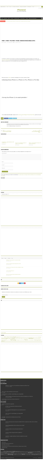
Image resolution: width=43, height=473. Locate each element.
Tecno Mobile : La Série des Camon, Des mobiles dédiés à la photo (35, 131)
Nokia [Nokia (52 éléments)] (2, 340)
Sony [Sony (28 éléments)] (17, 454)
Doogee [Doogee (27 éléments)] (33, 337)
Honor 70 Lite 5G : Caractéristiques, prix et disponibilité (14, 413)
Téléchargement (29, 6)
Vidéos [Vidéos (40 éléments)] (32, 340)
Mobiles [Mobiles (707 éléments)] (31, 338)
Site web (3, 168)
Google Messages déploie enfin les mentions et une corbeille (15, 425)
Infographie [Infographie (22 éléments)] (16, 338)
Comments (9, 258)
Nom (3, 161)
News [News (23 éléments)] (36, 338)
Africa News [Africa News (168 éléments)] (7, 337)
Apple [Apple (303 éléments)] (14, 337)
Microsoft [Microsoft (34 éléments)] (27, 338)
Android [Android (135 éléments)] (11, 337)
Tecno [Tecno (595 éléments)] (26, 340)
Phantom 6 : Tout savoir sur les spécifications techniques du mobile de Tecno (17, 385)
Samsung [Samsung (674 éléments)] (13, 340)
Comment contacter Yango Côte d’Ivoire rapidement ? (14, 432)
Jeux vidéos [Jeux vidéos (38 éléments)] (21, 338)
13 (11, 397)
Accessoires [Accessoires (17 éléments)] (2, 337)
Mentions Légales (3, 332)
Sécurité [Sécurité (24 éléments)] (19, 454)
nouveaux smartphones (6, 59)
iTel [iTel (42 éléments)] (18, 338)
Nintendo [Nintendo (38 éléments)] (39, 338)
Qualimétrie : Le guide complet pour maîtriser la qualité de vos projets (16, 436)
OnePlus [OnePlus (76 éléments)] (4, 340)
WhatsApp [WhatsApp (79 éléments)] (36, 340)
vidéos (10, 77)
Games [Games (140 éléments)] (2, 338)
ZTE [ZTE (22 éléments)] (41, 454)
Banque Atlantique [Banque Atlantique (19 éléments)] (27, 337)
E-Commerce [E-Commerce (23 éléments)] (36, 337)
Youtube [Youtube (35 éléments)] (40, 454)
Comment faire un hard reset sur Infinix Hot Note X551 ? (10, 399)
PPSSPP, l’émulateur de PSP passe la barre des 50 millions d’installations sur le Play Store (19, 396)
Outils (8, 18)
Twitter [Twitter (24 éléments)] (27, 454)
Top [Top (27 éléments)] (25, 454)
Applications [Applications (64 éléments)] (18, 337)
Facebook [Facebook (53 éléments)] (39, 337)
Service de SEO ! (22, 18)
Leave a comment (19, 42)
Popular (5, 258)
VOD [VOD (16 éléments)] (30, 454)
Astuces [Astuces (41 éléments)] (22, 337)
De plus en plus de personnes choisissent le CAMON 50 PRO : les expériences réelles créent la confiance (18, 21)
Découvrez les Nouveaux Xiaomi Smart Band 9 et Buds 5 (13, 274)
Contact (33, 6)
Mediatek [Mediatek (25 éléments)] (25, 338)
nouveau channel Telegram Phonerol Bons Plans (26, 114)
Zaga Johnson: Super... (5, 447)
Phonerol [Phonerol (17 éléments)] (6, 454)
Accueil (7, 6)
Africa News (5, 18)
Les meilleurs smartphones (15, 6)
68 (11, 386)
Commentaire (4, 153)
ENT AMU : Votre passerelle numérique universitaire (14, 406)
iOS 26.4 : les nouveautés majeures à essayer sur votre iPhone (20, 143)
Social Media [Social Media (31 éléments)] (14, 454)
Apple (14, 42)
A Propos (10, 6)
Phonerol (21, 10)
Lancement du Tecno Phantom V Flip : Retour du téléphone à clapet (14, 267)
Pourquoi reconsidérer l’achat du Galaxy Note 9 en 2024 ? (13, 263)
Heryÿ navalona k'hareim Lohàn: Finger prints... (8, 443)
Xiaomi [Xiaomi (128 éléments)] (39, 340)
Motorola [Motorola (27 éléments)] (35, 338)
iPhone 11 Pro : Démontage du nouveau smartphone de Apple (7, 131)
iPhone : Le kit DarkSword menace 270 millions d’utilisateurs (35, 143)
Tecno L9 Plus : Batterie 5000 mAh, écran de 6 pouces (10, 391)
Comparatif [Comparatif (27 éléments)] (30, 337)
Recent (2, 258)
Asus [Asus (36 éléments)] (23, 337)
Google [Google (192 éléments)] (6, 338)
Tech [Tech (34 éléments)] (20, 454)
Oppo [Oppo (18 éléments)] (4, 454)
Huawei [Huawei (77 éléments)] (9, 338)
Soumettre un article (16, 18)
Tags (12, 258)
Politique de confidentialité (23, 6)
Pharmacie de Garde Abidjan (32, 18)
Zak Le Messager (4, 42)
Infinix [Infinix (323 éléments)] (13, 338)
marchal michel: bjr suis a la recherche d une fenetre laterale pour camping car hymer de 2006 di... (14, 446)
